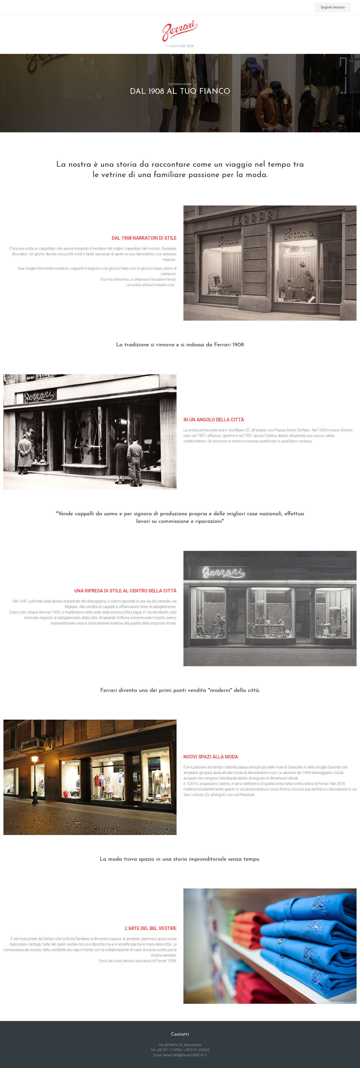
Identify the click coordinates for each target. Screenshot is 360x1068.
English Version (333, 7)
